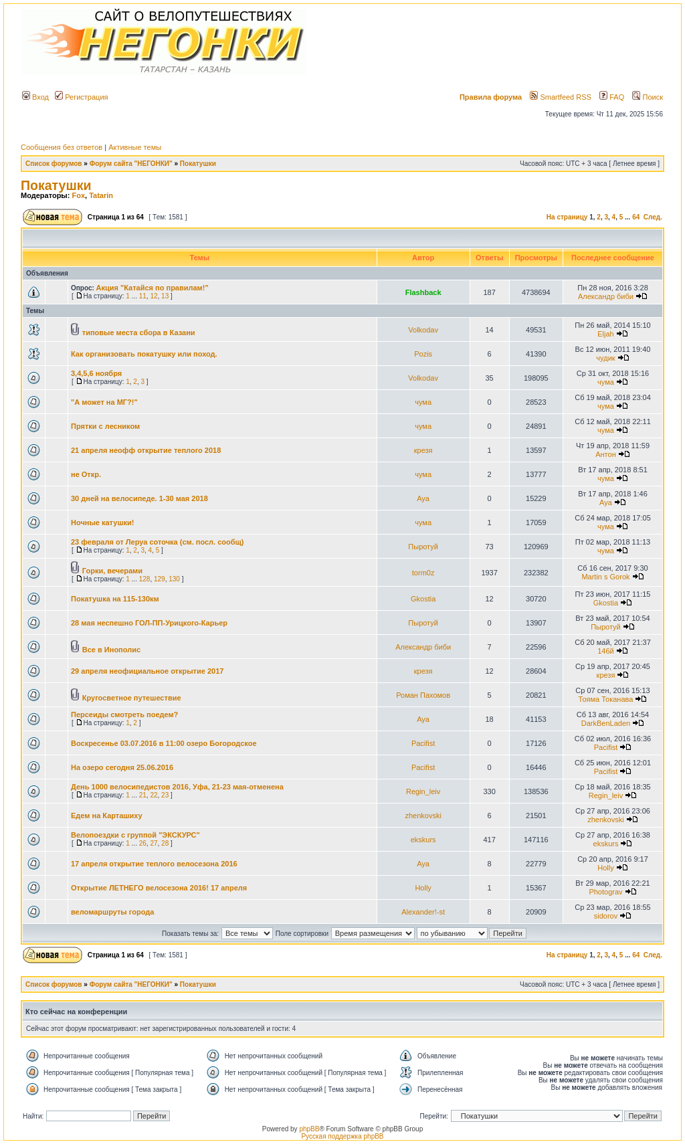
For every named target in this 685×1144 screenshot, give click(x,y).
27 (153, 843)
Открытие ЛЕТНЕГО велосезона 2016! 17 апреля (159, 888)
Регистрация (81, 97)
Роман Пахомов (423, 695)
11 (142, 296)
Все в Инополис (111, 650)
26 (142, 843)
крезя (423, 450)
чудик (605, 358)
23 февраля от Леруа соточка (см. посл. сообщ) (157, 542)
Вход (35, 97)
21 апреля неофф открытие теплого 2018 (146, 450)
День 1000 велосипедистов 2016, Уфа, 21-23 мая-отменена (177, 787)
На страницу (567, 217)
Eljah (605, 334)
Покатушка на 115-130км (115, 599)
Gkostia (423, 599)
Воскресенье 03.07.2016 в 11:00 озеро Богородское (164, 743)
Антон (605, 454)
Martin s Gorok (605, 577)
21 (142, 795)
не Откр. (86, 474)
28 (165, 843)
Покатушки (198, 163)
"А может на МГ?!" (104, 402)
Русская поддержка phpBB (342, 1136)
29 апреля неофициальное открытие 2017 (147, 671)
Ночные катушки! (102, 522)
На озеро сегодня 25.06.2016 (122, 767)
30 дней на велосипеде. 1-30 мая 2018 (139, 498)
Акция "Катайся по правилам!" (152, 288)
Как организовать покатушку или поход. (144, 354)
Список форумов (53, 163)
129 (159, 579)
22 (153, 795)
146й (605, 651)
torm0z (423, 573)
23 (165, 795)
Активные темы (134, 147)
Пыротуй (423, 547)
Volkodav (423, 330)
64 (636, 217)
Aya (423, 498)
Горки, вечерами (112, 571)
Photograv (605, 892)
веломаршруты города (112, 912)
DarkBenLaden (605, 723)
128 (145, 579)
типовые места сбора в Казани (138, 332)
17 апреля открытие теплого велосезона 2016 (154, 864)
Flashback (423, 292)
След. (653, 217)
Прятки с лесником (105, 426)
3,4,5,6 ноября (96, 373)
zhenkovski (423, 816)
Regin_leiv (423, 791)
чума (605, 382)
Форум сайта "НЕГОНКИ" (131, 163)
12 (153, 296)
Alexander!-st (423, 912)
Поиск (647, 97)
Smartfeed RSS (560, 97)
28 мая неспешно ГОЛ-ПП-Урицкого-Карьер (149, 623)
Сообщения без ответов (61, 147)
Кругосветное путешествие (131, 698)
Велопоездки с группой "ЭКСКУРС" (135, 835)
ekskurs (423, 840)
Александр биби (605, 296)
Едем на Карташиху (106, 816)
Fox (78, 195)
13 (165, 296)
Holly (605, 868)
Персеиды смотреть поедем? (124, 714)
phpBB (309, 1129)
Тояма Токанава (606, 699)
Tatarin (101, 195)
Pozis (423, 354)
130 (174, 579)
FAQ (611, 97)
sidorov (605, 916)
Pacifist (423, 743)
